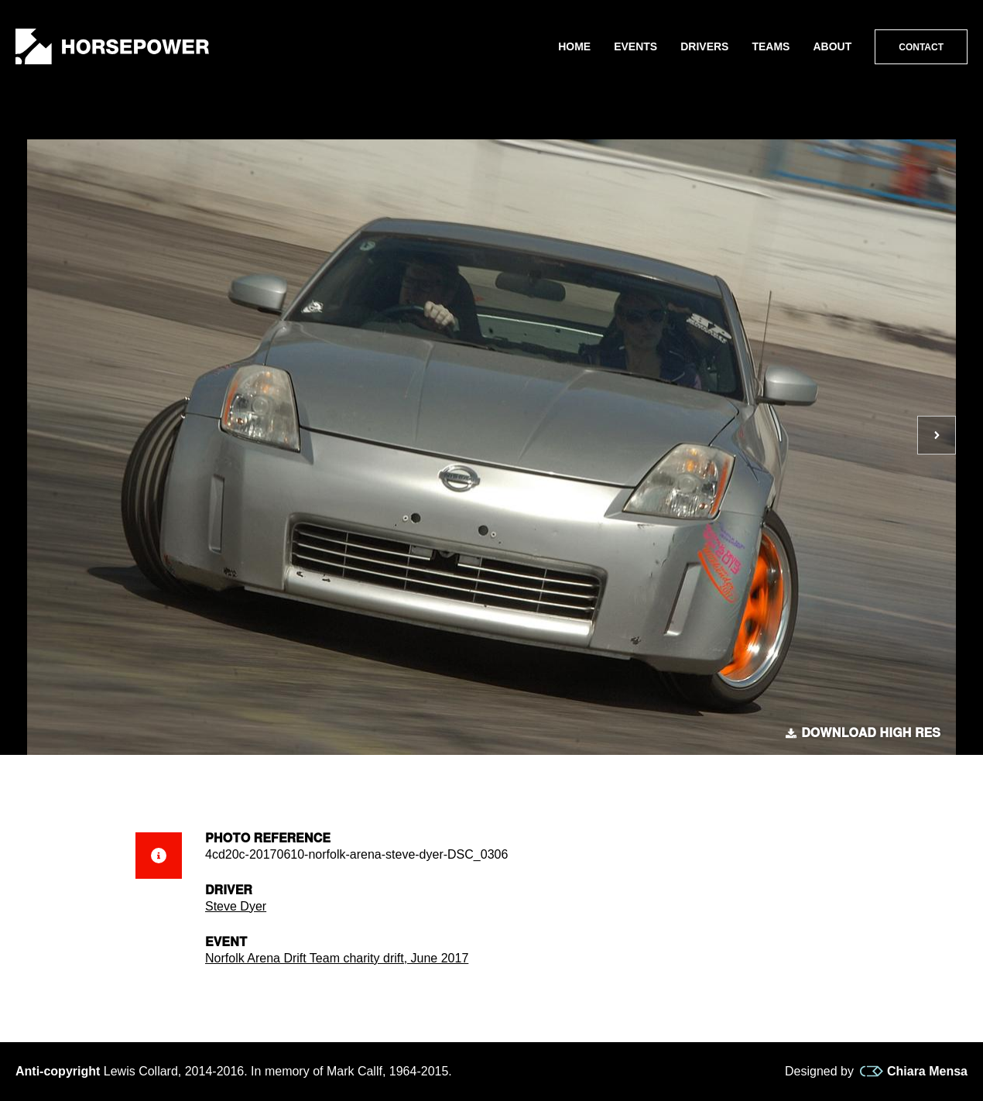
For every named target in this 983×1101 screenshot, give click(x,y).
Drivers (704, 46)
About (832, 46)
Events (635, 46)
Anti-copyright (57, 1071)
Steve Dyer (235, 906)
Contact (921, 47)
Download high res (863, 733)
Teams (770, 46)
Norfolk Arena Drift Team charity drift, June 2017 (336, 958)
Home (574, 46)
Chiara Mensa (914, 1071)
